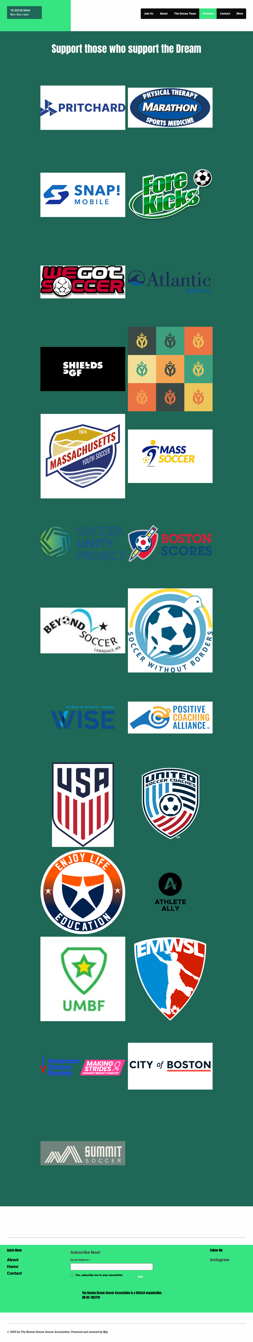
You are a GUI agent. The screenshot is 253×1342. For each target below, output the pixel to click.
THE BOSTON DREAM (20, 10)
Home (12, 1266)
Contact (14, 1273)
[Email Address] (111, 1266)
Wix (105, 1332)
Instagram (219, 1259)
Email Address (80, 1260)
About (12, 1259)
